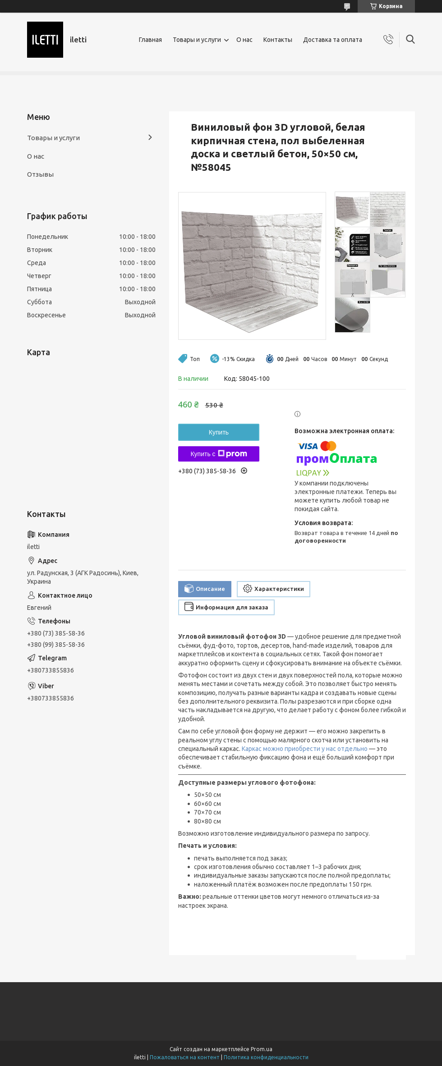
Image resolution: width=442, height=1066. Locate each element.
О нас (244, 39)
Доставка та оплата (332, 39)
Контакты (277, 39)
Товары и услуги (197, 39)
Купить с (218, 454)
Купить (219, 432)
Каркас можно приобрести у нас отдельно (305, 748)
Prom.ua (261, 1049)
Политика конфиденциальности (266, 1057)
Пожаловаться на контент (185, 1057)
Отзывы (40, 174)
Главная (150, 39)
